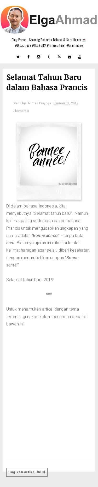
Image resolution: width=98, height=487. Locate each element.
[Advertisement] (49, 386)
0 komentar (21, 111)
